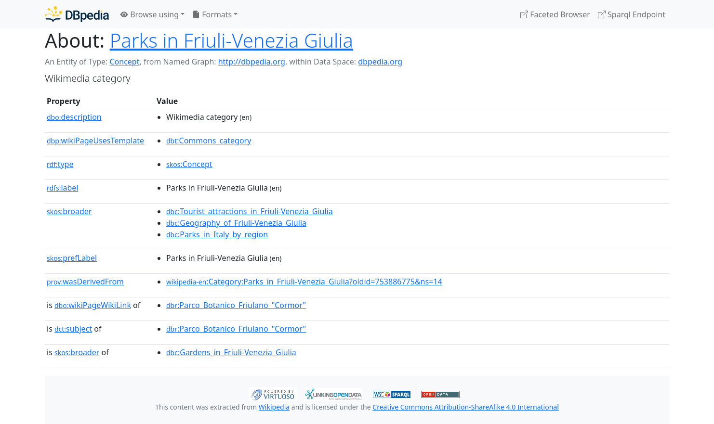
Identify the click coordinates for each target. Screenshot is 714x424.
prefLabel (72, 258)
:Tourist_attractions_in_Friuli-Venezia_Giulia (249, 211)
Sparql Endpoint (631, 14)
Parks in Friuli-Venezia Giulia (231, 40)
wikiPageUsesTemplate (95, 140)
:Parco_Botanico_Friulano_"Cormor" (236, 305)
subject (73, 328)
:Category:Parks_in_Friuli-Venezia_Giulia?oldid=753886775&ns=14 (304, 281)
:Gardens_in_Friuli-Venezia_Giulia (231, 352)
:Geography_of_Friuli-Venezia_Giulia (236, 223)
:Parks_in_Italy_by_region (217, 234)
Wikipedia (274, 406)
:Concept (189, 164)
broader (69, 211)
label (63, 187)
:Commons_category (208, 140)
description (74, 117)
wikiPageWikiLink (92, 305)
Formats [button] (212, 14)
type (60, 164)
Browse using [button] (149, 14)
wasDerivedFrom (85, 281)
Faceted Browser (555, 14)
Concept (124, 61)
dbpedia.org (380, 61)
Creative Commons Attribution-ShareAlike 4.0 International (465, 406)
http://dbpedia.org (251, 61)
